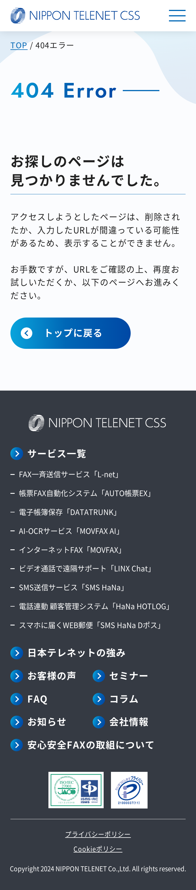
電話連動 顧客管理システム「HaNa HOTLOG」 (96, 606)
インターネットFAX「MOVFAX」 (72, 549)
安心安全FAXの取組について (91, 744)
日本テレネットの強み (76, 652)
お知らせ (47, 721)
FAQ (37, 698)
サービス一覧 (56, 453)
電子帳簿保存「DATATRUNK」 (70, 511)
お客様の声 (52, 675)
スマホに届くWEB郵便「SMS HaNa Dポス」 (92, 625)
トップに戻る (73, 332)
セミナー (129, 675)
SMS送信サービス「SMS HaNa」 (73, 587)
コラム (124, 698)
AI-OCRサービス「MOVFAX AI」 (71, 530)
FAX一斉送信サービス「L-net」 (70, 474)
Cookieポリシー (98, 848)
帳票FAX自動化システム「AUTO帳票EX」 (87, 493)
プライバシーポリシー (98, 833)
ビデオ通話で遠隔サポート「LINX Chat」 (87, 568)
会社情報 (129, 721)
